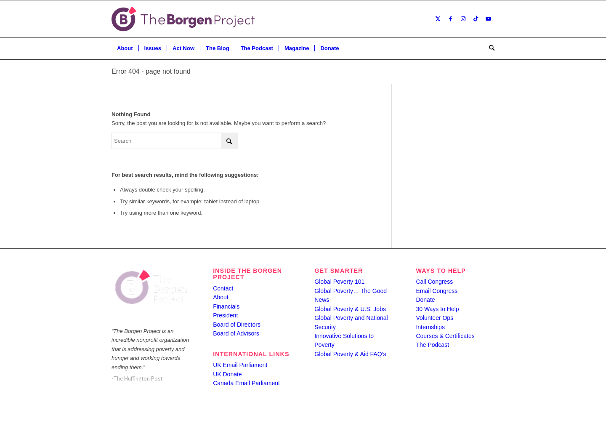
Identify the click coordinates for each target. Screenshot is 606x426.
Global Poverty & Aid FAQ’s (350, 354)
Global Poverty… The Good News (350, 295)
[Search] (489, 48)
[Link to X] (437, 19)
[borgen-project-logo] (183, 18)
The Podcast (432, 344)
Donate (425, 299)
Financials (226, 306)
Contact (223, 288)
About (221, 297)
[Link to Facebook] (450, 19)
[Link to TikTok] (475, 19)
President (225, 315)
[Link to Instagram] (463, 19)
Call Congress (434, 281)
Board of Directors (236, 324)
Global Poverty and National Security (351, 322)
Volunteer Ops (434, 317)
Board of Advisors (236, 333)
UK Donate (227, 374)
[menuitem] (125, 48)
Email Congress (436, 291)
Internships (430, 327)
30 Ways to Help (437, 309)
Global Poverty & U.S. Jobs (350, 309)
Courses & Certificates (445, 336)
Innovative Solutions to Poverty (344, 340)
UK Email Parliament (240, 365)
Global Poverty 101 (339, 281)
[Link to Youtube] (488, 19)
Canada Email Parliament (246, 383)
